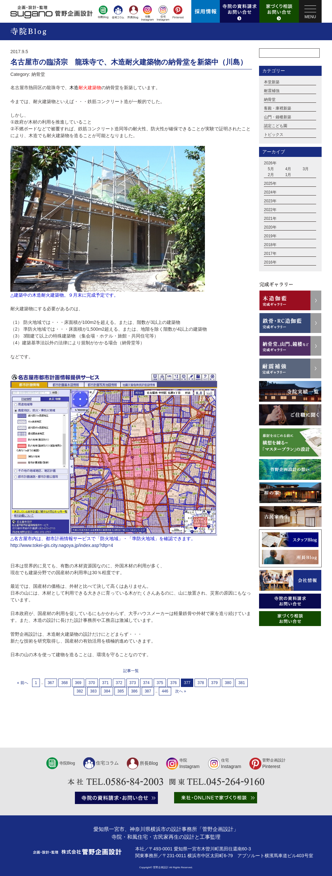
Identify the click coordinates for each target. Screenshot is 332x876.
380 (228, 683)
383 (93, 691)
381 (241, 683)
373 (132, 683)
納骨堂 (270, 100)
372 (119, 683)
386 (134, 691)
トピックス (273, 135)
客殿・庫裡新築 (277, 108)
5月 (271, 169)
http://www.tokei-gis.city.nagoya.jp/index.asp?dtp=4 (61, 545)
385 (120, 691)
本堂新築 (271, 82)
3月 (306, 169)
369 (78, 683)
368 (64, 683)
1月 (288, 175)
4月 (288, 169)
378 (200, 683)
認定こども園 (275, 126)
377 (187, 683)
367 (51, 683)
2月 (271, 175)
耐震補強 (271, 91)
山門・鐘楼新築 (277, 117)
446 (165, 691)
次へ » (180, 691)
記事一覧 (131, 671)
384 (107, 691)
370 (92, 683)
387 (148, 691)
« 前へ (22, 683)
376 (173, 683)
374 (146, 683)
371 (105, 683)
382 (80, 691)
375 (160, 683)
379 (214, 683)
